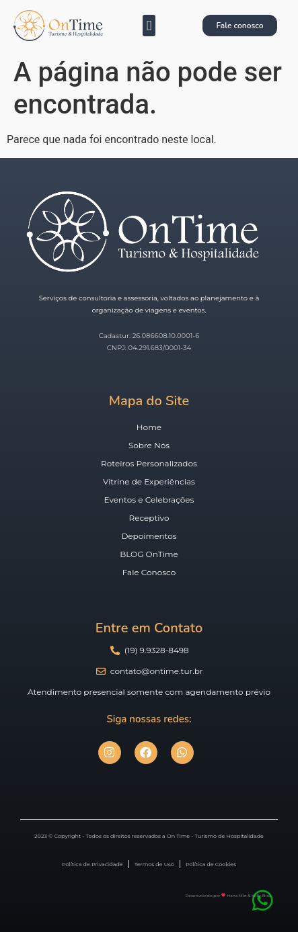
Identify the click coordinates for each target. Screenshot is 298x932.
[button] (149, 25)
